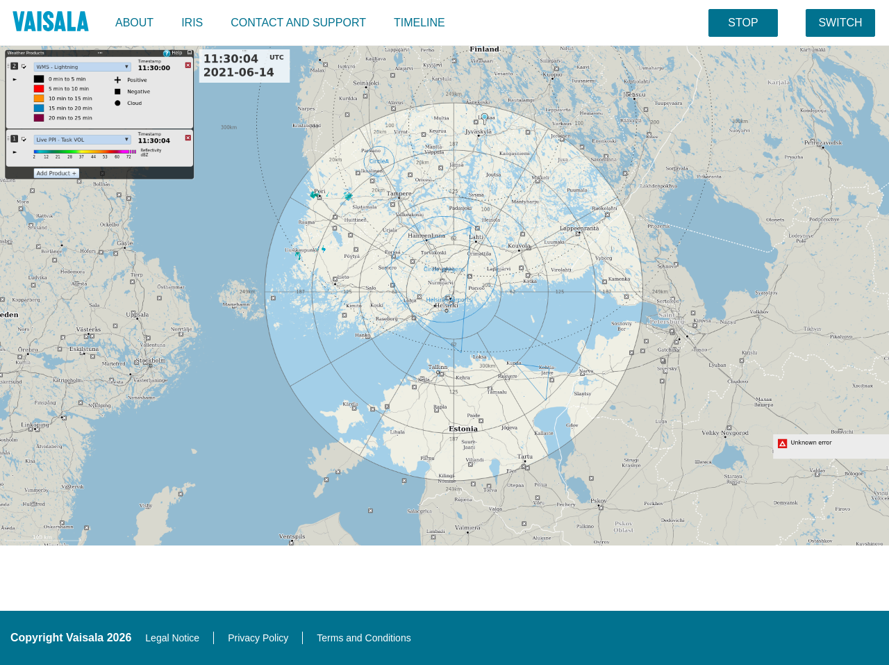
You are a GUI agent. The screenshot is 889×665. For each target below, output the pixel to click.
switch (840, 22)
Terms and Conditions (363, 637)
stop (743, 22)
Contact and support (298, 22)
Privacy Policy (258, 637)
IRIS (192, 22)
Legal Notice (172, 637)
